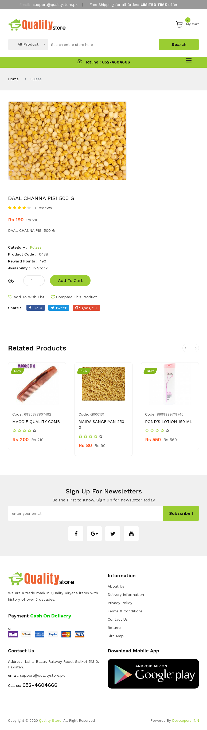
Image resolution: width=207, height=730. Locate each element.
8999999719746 (170, 414)
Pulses (35, 247)
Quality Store (50, 721)
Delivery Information (126, 594)
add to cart (70, 280)
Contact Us (118, 619)
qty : (12, 280)
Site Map (116, 636)
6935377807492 (37, 414)
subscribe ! (181, 513)
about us (116, 586)
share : (14, 308)
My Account (103, 17)
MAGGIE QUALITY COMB (36, 421)
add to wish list (26, 297)
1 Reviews (43, 208)
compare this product (74, 297)
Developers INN (185, 721)
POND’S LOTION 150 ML (168, 421)
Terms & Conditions (125, 611)
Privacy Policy (120, 603)
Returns (114, 627)
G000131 (97, 414)
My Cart (187, 24)
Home (13, 79)
